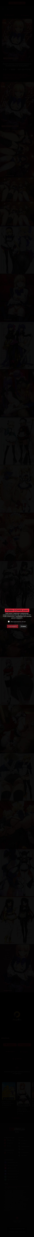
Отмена (23, 626)
